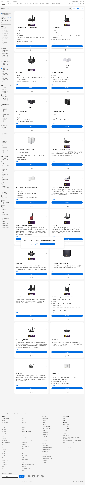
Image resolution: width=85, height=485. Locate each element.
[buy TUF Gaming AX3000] (22, 340)
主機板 (3, 466)
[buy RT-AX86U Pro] (56, 27)
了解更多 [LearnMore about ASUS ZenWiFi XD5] (31, 126)
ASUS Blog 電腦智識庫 (67, 447)
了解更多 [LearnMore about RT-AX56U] (67, 352)
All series (29, 414)
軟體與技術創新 (5, 460)
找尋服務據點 (45, 445)
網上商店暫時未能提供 (5, 39)
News (44, 422)
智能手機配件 (4, 425)
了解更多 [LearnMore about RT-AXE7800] (31, 88)
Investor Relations (46, 426)
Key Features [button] (6, 156)
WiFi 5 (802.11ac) (5, 65)
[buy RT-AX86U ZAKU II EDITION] (24, 225)
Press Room (45, 430)
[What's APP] (37, 476)
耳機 (23, 457)
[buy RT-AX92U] (19, 373)
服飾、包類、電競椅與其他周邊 (28, 464)
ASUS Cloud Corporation (48, 434)
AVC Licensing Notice (67, 445)
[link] (3, 4)
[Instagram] (42, 476)
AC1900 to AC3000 (5, 88)
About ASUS (45, 418)
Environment (65, 420)
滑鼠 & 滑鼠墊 (24, 455)
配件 (2, 457)
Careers (44, 420)
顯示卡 (3, 468)
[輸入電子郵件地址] (10, 476)
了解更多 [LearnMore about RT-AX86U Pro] (67, 46)
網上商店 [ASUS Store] (9, 3)
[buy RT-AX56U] (55, 340)
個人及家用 (4, 429)
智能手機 (3, 420)
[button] (75, 1)
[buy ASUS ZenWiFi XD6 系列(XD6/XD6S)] (26, 187)
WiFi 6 (23, 435)
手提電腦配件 (4, 440)
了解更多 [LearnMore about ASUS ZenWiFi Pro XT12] (67, 126)
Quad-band (5, 134)
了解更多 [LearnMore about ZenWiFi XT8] (67, 388)
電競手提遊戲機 (5, 422)
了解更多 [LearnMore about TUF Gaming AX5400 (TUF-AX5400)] (67, 164)
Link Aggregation (5, 174)
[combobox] (77, 8)
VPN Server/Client (5, 202)
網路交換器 (24, 444)
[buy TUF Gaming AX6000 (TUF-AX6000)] (26, 27)
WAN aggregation (5, 179)
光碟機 (23, 427)
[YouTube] (33, 476)
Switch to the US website (47, 244)
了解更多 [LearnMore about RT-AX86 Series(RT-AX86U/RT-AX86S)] (67, 315)
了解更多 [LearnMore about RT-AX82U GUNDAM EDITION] (67, 202)
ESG (64, 418)
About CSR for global (47, 428)
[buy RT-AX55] (54, 225)
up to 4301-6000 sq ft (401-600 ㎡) (5, 143)
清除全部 (9, 17)
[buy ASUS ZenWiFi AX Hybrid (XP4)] (25, 149)
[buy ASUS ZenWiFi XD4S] (57, 73)
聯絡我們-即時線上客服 (47, 447)
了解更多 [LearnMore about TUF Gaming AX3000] (31, 352)
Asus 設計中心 (66, 430)
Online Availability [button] (6, 27)
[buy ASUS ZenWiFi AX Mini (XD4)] (60, 263)
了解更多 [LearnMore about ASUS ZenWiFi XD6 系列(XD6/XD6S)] (31, 202)
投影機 (3, 447)
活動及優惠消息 (66, 424)
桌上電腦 (3, 451)
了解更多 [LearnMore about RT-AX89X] (31, 274)
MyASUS (44, 462)
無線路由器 (24, 437)
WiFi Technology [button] (6, 61)
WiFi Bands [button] (6, 125)
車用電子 (64, 433)
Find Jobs (44, 438)
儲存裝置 (23, 429)
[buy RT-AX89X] (19, 263)
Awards (44, 424)
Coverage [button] (6, 139)
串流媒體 (23, 470)
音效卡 (23, 425)
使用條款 (23, 481)
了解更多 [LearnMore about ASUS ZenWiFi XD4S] (67, 88)
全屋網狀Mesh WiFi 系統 (27, 440)
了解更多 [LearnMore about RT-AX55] (67, 239)
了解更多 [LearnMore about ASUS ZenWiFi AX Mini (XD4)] (67, 274)
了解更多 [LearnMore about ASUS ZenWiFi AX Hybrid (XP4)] (31, 164)
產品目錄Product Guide (47, 458)
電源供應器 (24, 422)
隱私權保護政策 (29, 481)
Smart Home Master (5, 228)
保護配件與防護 (25, 459)
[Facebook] (29, 476)
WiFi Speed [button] (6, 85)
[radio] (66, 66)
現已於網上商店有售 (5, 31)
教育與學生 (4, 436)
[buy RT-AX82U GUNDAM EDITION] (60, 187)
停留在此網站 (34, 244)
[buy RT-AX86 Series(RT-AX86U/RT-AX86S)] (63, 297)
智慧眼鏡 (3, 462)
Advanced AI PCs (66, 428)
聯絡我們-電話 (45, 451)
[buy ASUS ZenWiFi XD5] (21, 111)
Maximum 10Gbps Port (5, 120)
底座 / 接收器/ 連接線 (26, 468)
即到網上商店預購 (5, 34)
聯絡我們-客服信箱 (46, 449)
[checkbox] (5, 31)
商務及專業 (4, 431)
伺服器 (23, 448)
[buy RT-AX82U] (19, 297)
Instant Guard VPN (5, 211)
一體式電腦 (4, 449)
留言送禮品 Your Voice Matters (69, 442)
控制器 (23, 462)
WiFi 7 (23, 433)
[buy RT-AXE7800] (19, 73)
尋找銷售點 (45, 460)
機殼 (23, 418)
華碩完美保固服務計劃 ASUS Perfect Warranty (72, 440)
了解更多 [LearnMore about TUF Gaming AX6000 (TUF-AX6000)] (31, 46)
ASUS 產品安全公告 (46, 454)
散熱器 (23, 420)
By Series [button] (6, 48)
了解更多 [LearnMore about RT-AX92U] (31, 388)
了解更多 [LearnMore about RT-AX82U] (31, 315)
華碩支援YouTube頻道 (47, 456)
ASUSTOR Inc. (45, 432)
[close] (62, 238)
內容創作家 (4, 433)
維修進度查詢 (45, 443)
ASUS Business (66, 435)
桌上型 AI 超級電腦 (25, 446)
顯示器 (3, 444)
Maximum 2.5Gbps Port (5, 114)
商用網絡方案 (24, 442)
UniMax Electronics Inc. (47, 436)
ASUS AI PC (65, 426)
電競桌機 (3, 453)
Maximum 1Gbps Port (5, 109)
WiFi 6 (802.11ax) (5, 70)
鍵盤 (23, 453)
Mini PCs (3, 455)
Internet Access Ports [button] (6, 105)
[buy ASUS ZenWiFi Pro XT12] (58, 111)
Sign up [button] (21, 476)
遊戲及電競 (4, 438)
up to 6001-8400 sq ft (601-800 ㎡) (5, 150)
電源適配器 (24, 466)
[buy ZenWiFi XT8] (55, 373)
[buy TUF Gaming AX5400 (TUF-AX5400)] (62, 149)
